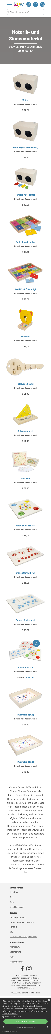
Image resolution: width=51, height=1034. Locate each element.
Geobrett (25, 478)
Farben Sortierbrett (25, 525)
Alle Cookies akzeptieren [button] (25, 1021)
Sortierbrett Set (26, 667)
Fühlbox (25, 100)
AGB (12, 956)
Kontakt (13, 926)
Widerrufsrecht (16, 961)
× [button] (49, 1000)
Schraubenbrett (26, 431)
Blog (12, 902)
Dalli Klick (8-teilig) (25, 242)
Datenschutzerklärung (10, 1014)
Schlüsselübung (25, 383)
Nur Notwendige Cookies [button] (25, 1027)
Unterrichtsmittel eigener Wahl (23, 936)
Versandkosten (33, 978)
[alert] (25, 1016)
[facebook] (22, 968)
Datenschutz (15, 951)
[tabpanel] (25, 35)
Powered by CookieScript (9, 1031)
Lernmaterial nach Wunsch (22, 922)
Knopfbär (25, 336)
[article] (25, 95)
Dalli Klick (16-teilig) (25, 289)
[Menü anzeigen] (10, 4)
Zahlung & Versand (18, 917)
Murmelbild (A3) (25, 761)
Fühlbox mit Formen (25, 194)
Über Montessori (17, 907)
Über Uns (14, 892)
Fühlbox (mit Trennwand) (25, 147)
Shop (12, 897)
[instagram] (29, 968)
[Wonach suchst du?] (25, 12)
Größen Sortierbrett (25, 572)
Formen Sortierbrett (25, 620)
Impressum (15, 946)
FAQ (11, 931)
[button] (25, 1016)
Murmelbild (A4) (25, 714)
